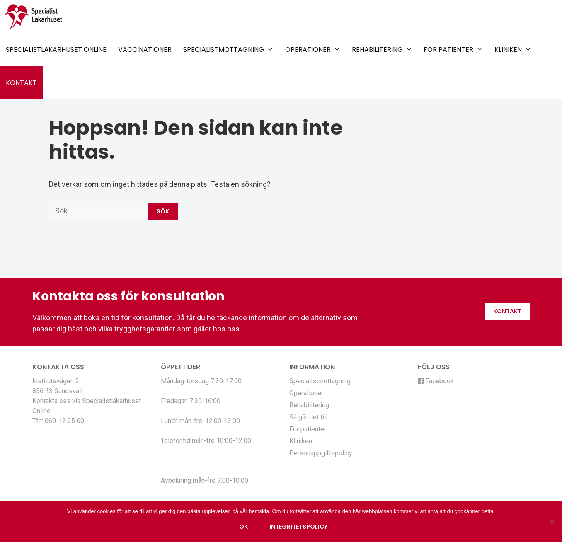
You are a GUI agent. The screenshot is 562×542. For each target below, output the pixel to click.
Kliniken (512, 49)
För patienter (453, 49)
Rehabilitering (382, 49)
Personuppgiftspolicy (320, 453)
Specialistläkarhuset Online (56, 49)
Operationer (312, 49)
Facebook (436, 381)
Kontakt (21, 82)
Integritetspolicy (298, 527)
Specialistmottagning (228, 49)
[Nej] (551, 522)
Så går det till (308, 417)
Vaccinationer (145, 49)
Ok (243, 527)
